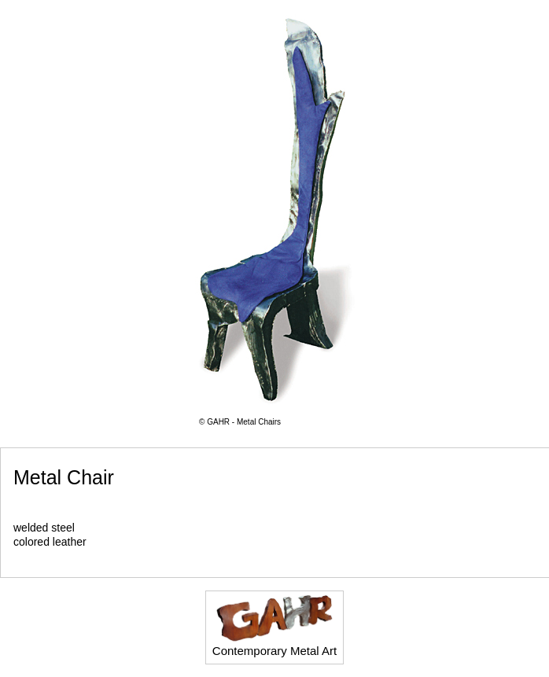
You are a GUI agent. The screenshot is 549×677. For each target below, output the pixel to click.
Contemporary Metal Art (274, 625)
